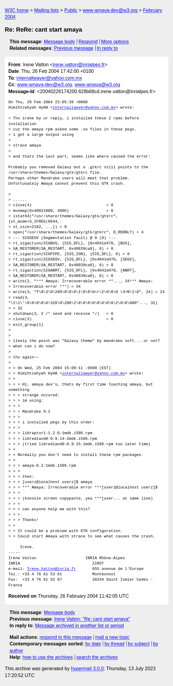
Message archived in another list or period (79, 625)
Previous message (74, 48)
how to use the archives (48, 657)
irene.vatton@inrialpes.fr (79, 64)
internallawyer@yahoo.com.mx (84, 107)
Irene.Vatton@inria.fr (51, 569)
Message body (59, 41)
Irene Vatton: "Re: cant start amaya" (92, 619)
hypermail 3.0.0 (87, 668)
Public (70, 10)
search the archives (97, 657)
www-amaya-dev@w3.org (110, 10)
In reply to (107, 48)
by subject (138, 643)
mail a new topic (112, 637)
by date (93, 643)
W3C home (17, 10)
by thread (115, 643)
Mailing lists (46, 10)
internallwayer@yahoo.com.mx (49, 78)
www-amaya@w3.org (97, 84)
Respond (88, 41)
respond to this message (65, 637)
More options (115, 41)
